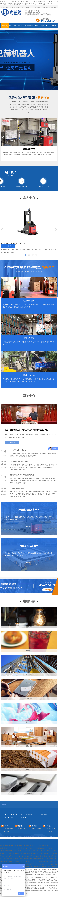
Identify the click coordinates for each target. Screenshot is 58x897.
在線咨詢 (46, 590)
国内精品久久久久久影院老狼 (34, 877)
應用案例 (45, 7)
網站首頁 (5, 26)
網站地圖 (53, 7)
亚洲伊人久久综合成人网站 (36, 874)
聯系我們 (53, 26)
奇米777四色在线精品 (42, 882)
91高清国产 (43, 869)
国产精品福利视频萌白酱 (32, 869)
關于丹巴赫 (45, 26)
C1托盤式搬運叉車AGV (13, 243)
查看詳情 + (29, 527)
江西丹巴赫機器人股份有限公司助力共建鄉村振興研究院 (26, 430)
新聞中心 (37, 26)
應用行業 (29, 601)
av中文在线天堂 (40, 880)
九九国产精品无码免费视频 (28, 890)
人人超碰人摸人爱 (30, 880)
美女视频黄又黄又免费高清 (45, 890)
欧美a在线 (54, 885)
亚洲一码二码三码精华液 (34, 872)
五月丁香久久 (44, 888)
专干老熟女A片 (35, 888)
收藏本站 (37, 7)
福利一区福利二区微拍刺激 (42, 885)
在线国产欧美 (30, 885)
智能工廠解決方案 (11, 814)
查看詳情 (12, 442)
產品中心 (21, 26)
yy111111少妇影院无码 (29, 882)
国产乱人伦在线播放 (49, 872)
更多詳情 (8, 246)
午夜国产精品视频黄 (51, 874)
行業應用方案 (45, 814)
